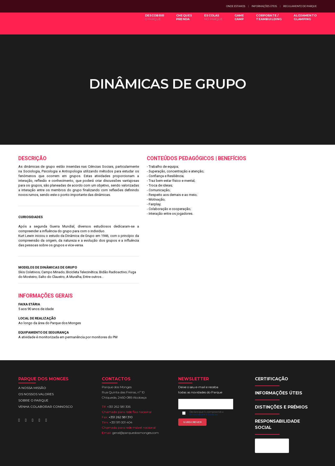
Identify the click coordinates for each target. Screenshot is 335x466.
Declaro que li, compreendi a (208, 387)
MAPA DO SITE (192, 457)
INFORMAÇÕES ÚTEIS (264, 6)
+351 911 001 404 (121, 391)
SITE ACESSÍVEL (305, 457)
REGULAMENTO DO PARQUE (300, 6)
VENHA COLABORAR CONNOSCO (45, 376)
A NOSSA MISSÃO (32, 357)
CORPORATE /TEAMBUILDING (265, 23)
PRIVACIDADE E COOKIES (224, 457)
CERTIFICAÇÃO (272, 348)
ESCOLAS (209, 23)
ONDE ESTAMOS (235, 6)
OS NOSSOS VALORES (36, 363)
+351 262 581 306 (120, 376)
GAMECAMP (235, 23)
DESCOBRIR (150, 23)
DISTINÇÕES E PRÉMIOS (282, 376)
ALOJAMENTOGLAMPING (301, 23)
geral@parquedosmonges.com (136, 402)
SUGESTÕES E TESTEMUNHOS (268, 457)
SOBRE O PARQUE (33, 369)
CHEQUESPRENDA (180, 23)
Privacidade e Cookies (205, 388)
